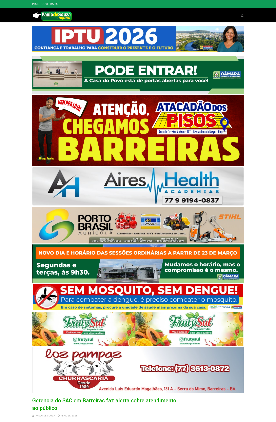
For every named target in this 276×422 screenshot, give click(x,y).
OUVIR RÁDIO (50, 4)
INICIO (36, 4)
